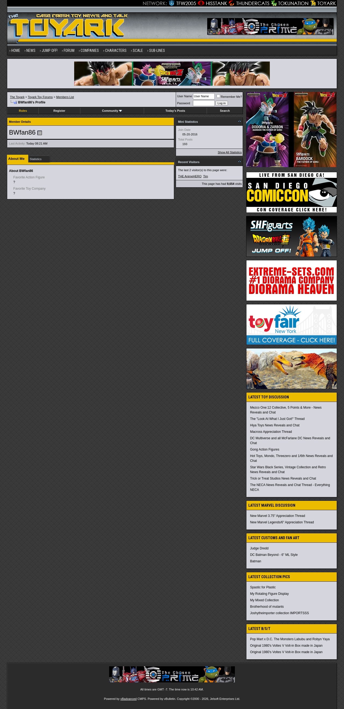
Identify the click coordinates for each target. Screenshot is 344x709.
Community (112, 110)
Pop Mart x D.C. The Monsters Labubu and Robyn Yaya (289, 639)
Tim (205, 176)
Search (225, 110)
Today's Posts (175, 110)
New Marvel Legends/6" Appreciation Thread (282, 522)
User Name (184, 96)
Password (183, 103)
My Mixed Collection (264, 600)
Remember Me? (229, 96)
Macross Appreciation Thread (271, 432)
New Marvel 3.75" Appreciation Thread (277, 516)
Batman (255, 561)
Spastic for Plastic (262, 587)
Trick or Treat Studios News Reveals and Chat (283, 478)
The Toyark (17, 97)
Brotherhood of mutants (267, 607)
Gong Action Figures (264, 449)
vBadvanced (128, 698)
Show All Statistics (230, 152)
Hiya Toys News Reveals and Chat (274, 425)
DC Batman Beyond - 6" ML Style (274, 555)
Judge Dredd (259, 548)
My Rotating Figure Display (269, 594)
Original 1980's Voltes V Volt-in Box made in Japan (286, 645)
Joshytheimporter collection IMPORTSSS (279, 613)
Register (59, 110)
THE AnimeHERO (189, 176)
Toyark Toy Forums (40, 97)
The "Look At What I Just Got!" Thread (277, 419)
